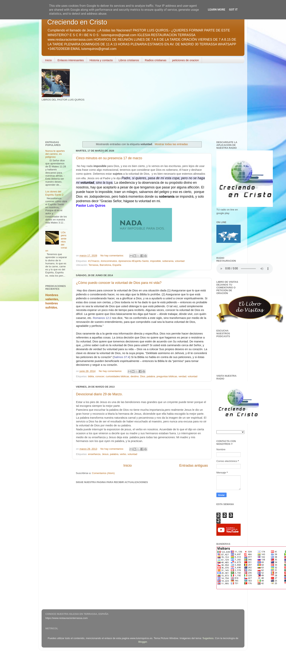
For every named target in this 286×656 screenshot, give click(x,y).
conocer (99, 376)
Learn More (216, 9)
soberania (167, 261)
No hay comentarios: (112, 255)
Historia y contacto (101, 60)
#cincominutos (109, 261)
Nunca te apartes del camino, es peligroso (55, 153)
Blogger (142, 641)
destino (135, 376)
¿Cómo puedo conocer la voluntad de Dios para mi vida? (118, 283)
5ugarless (208, 638)
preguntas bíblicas (167, 376)
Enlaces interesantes (71, 60)
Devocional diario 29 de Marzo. (99, 394)
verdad (182, 376)
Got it (233, 9)
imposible (155, 261)
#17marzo (93, 261)
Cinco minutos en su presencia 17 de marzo (109, 158)
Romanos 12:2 (102, 317)
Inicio (48, 60)
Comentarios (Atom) (103, 473)
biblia (91, 376)
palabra (151, 376)
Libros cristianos (129, 60)
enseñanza (94, 454)
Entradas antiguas (193, 465)
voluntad (179, 261)
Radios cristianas (155, 60)
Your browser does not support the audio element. (244, 269)
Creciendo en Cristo (77, 22)
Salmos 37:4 (121, 357)
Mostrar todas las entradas (171, 144)
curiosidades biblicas (117, 376)
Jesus (105, 454)
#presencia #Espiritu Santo (133, 261)
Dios (142, 376)
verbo (123, 454)
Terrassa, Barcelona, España (105, 265)
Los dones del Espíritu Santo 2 (54, 193)
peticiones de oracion (185, 60)
